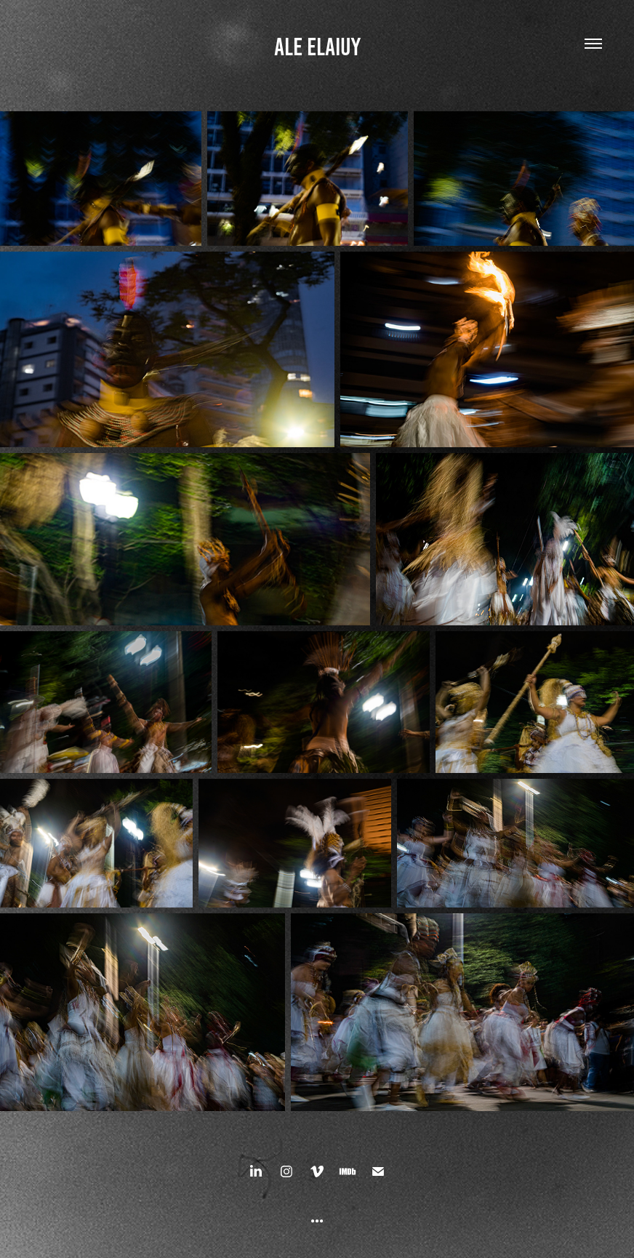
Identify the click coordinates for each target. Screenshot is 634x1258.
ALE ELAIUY (317, 46)
